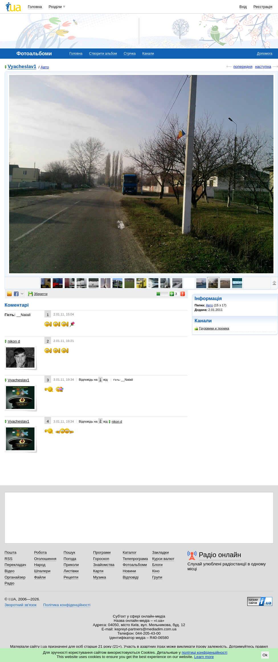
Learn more (204, 657)
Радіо (9, 583)
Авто (44, 67)
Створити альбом (103, 54)
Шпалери (42, 571)
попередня (242, 66)
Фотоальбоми (135, 565)
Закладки (160, 552)
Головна (35, 7)
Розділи (55, 7)
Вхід (243, 7)
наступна (263, 66)
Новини (129, 571)
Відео (10, 571)
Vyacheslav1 (22, 66)
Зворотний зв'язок (20, 605)
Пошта (10, 552)
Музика (99, 577)
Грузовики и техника (212, 328)
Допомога (264, 54)
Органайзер (15, 577)
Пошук (69, 552)
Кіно (156, 571)
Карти (98, 571)
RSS (9, 559)
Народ (40, 565)
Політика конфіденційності (66, 605)
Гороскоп (101, 559)
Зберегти (38, 294)
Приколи (71, 565)
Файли (40, 577)
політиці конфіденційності (204, 652)
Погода (70, 559)
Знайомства (104, 565)
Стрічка (130, 54)
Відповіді (131, 577)
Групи (157, 577)
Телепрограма (135, 559)
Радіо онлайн (220, 555)
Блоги (157, 565)
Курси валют (163, 559)
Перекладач (15, 565)
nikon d (12, 341)
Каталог (130, 552)
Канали (148, 54)
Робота (40, 552)
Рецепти (71, 577)
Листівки (71, 571)
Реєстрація (263, 7)
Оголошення (45, 559)
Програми (102, 552)
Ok (265, 655)
